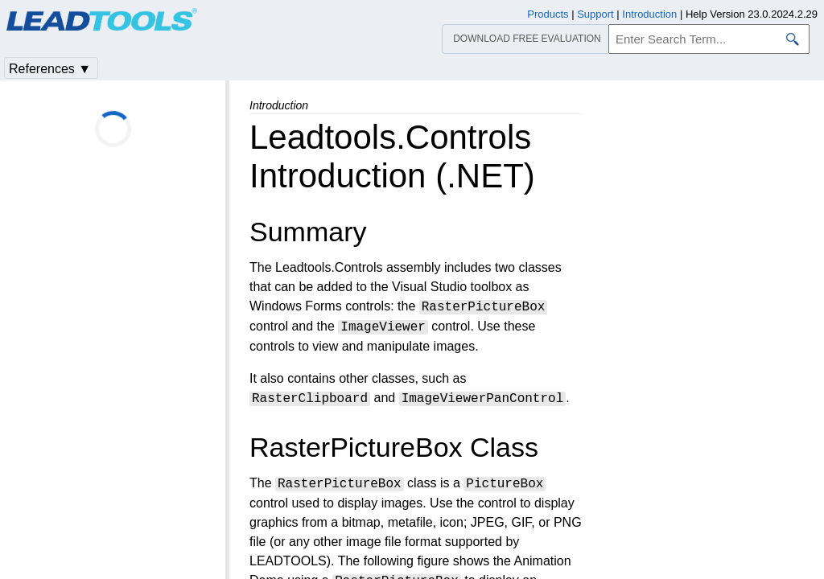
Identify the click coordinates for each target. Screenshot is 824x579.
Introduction (649, 14)
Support (595, 14)
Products (547, 14)
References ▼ (50, 69)
